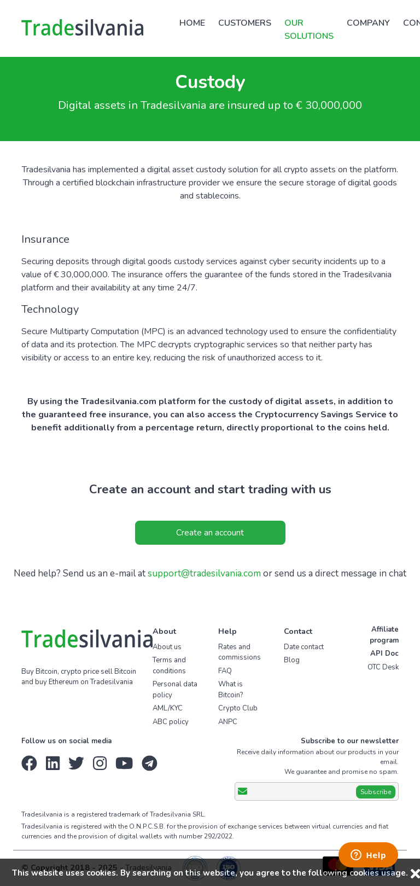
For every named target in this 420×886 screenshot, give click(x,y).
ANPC (227, 722)
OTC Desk (383, 667)
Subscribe (375, 792)
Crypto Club (238, 708)
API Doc (384, 653)
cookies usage (377, 872)
